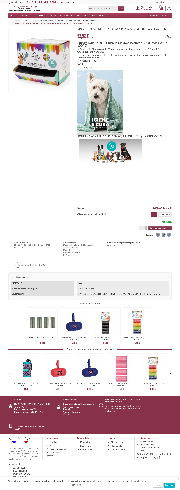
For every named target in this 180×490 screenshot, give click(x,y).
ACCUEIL (13, 15)
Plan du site (116, 419)
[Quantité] (141, 228)
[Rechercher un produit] (103, 8)
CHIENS (24, 15)
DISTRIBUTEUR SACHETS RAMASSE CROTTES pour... (74, 326)
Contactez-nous (118, 422)
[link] (158, 235)
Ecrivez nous (68, 2)
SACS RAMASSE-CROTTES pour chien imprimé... (137, 326)
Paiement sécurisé (58, 422)
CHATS (33, 15)
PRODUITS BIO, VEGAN (47, 15)
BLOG (101, 15)
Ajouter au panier (160, 228)
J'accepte (169, 485)
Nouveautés (166, 15)
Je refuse (158, 485)
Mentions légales (118, 415)
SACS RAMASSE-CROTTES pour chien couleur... (106, 326)
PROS (93, 15)
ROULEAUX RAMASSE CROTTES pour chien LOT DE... (121, 372)
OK (121, 8)
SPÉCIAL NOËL (81, 15)
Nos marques (86, 422)
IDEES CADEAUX (66, 15)
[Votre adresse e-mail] (84, 471)
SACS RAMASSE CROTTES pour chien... (42, 326)
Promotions (154, 15)
